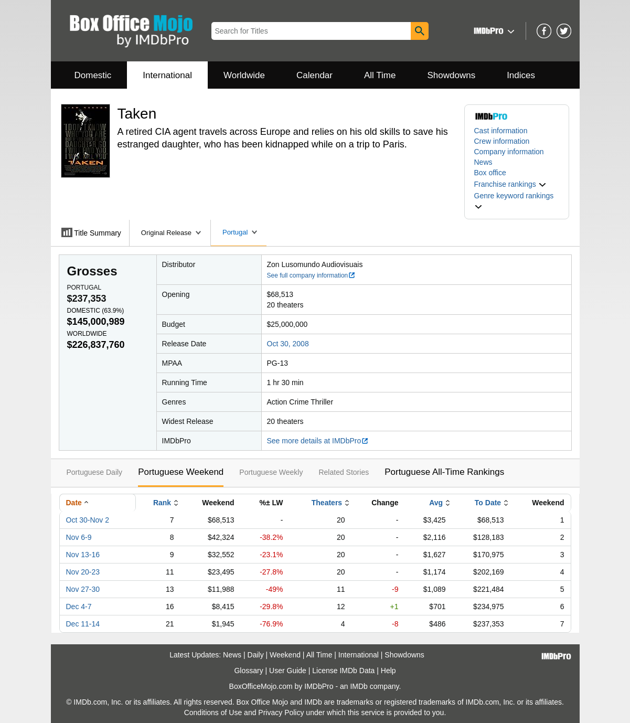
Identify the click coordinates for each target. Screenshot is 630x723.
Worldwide (244, 75)
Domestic (93, 75)
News (483, 162)
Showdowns (451, 75)
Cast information (501, 130)
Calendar (314, 75)
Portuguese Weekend (180, 472)
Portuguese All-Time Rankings (444, 472)
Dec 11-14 (83, 624)
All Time (380, 75)
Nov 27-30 (83, 589)
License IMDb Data (343, 670)
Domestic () (95, 310)
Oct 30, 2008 (288, 343)
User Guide (287, 670)
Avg (436, 502)
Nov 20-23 (83, 572)
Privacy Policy (281, 712)
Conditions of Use (213, 712)
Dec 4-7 (79, 606)
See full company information (311, 275)
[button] (493, 30)
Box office (490, 172)
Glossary (248, 670)
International (167, 75)
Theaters (327, 502)
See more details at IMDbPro (318, 441)
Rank (162, 502)
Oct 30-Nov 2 (87, 520)
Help (388, 670)
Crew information (502, 141)
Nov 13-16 (83, 554)
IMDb (358, 686)
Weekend (285, 655)
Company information (509, 151)
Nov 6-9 (79, 537)
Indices (521, 75)
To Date (488, 502)
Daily (256, 655)
